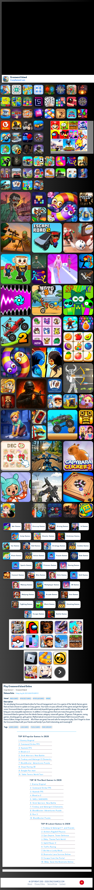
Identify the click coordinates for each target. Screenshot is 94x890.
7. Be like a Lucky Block (52, 850)
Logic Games (25, 727)
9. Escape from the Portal (53, 858)
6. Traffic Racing (48, 847)
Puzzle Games (35, 727)
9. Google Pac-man (27, 770)
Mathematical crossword (42, 716)
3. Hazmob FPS (25, 748)
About (30, 884)
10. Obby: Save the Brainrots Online (57, 862)
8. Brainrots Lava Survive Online (56, 854)
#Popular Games (38, 698)
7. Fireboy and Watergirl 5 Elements (46, 807)
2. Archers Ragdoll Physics (53, 831)
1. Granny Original (26, 740)
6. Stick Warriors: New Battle (43, 803)
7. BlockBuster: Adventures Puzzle (34, 763)
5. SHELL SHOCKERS (39, 799)
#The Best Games (25, 698)
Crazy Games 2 (8, 690)
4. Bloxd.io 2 (24, 752)
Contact (62, 884)
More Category (47, 727)
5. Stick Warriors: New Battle (32, 755)
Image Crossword (22, 719)
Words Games (13, 727)
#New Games (14, 698)
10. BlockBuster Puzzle (40, 818)
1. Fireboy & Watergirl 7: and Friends (58, 828)
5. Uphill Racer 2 (48, 843)
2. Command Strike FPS (29, 744)
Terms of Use (52, 884)
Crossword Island (21, 690)
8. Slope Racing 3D (27, 767)
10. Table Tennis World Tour (31, 774)
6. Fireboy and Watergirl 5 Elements (35, 759)
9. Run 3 (34, 814)
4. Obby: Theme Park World (53, 839)
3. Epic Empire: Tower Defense (55, 835)
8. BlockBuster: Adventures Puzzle (46, 810)
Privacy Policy (40, 884)
